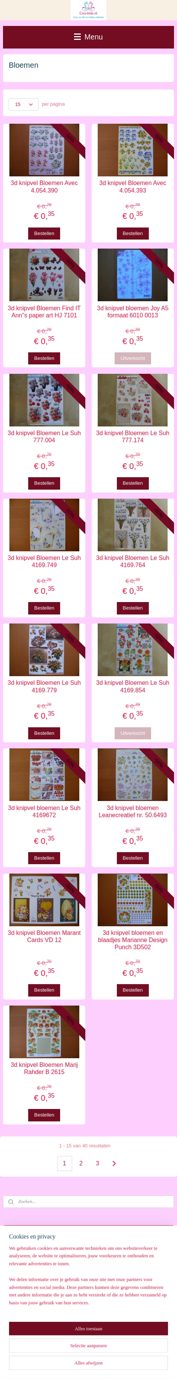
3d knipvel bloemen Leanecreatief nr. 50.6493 (133, 811)
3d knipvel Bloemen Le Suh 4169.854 (132, 686)
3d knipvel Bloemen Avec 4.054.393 (132, 186)
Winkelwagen (29, 1270)
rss (75, 1365)
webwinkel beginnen (99, 1365)
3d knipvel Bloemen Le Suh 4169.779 (44, 686)
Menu (88, 37)
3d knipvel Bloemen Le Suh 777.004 (44, 436)
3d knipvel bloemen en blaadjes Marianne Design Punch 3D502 (133, 940)
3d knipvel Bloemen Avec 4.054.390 (44, 186)
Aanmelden (27, 1334)
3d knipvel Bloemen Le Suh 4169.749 (44, 561)
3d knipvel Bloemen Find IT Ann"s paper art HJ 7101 (44, 312)
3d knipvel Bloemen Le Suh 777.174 (132, 436)
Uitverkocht (133, 358)
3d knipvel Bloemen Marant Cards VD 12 (44, 936)
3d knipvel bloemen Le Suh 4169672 (44, 811)
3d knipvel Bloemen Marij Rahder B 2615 (44, 1068)
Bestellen (44, 233)
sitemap (61, 1365)
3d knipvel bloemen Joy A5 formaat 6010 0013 (132, 312)
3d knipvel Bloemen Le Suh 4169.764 (132, 561)
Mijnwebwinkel (158, 1365)
